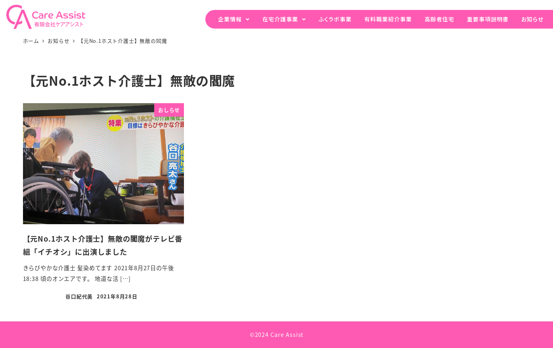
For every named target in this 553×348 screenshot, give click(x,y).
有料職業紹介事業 (388, 19)
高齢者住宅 (439, 19)
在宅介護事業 (280, 19)
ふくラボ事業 (335, 19)
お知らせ (532, 19)
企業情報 (230, 19)
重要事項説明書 (488, 19)
